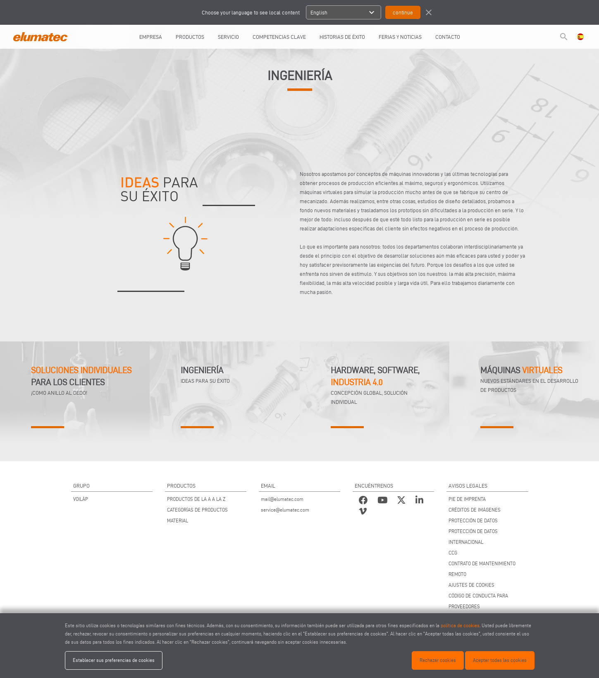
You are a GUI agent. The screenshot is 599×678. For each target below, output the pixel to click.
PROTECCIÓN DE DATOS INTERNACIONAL (473, 537)
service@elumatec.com (285, 509)
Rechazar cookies (438, 660)
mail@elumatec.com (282, 499)
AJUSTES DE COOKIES (471, 585)
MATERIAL (177, 520)
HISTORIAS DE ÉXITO (342, 37)
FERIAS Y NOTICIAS (400, 37)
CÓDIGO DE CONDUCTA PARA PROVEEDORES (478, 601)
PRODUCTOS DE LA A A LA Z (196, 499)
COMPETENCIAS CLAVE (279, 37)
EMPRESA (150, 37)
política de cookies (460, 625)
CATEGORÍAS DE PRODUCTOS (197, 509)
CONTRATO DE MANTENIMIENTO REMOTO (482, 569)
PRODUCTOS (190, 37)
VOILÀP (80, 499)
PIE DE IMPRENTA (467, 499)
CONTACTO (447, 37)
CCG (453, 552)
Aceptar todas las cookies (500, 660)
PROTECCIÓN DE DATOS (473, 520)
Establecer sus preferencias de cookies (114, 660)
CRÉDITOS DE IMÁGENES (475, 509)
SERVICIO (228, 37)
